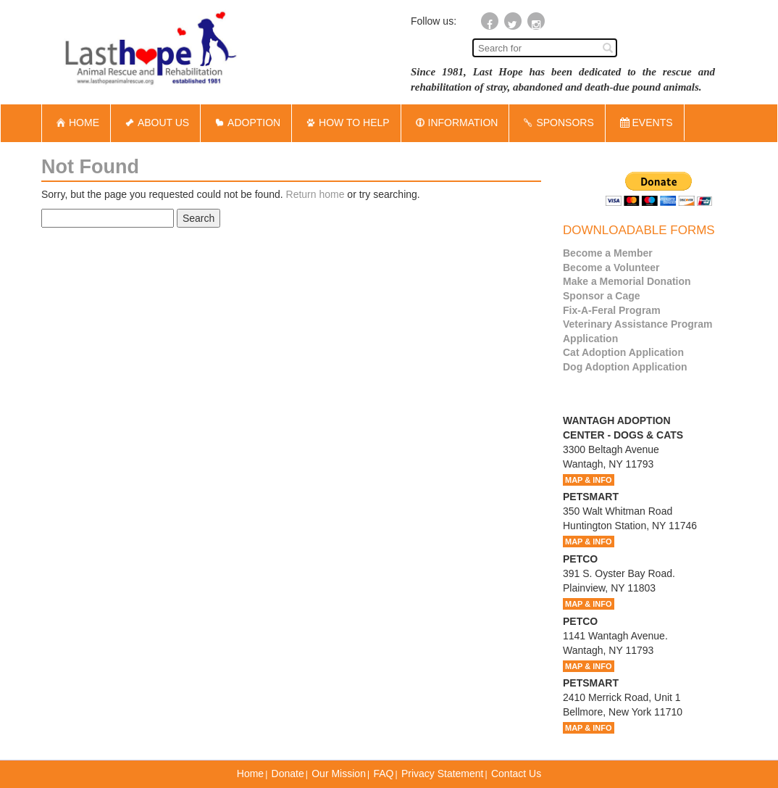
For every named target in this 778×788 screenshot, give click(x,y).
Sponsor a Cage (601, 296)
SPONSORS (556, 122)
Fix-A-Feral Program (612, 310)
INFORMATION (455, 122)
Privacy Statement (442, 773)
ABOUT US (155, 122)
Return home (315, 194)
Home (250, 773)
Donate (288, 773)
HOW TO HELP (346, 122)
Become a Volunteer (611, 267)
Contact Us (516, 773)
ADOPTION (246, 122)
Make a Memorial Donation (627, 281)
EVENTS (646, 122)
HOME (76, 122)
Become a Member (608, 253)
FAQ (383, 773)
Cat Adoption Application (623, 352)
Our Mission (338, 773)
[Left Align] (608, 47)
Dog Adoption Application (625, 367)
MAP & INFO (588, 480)
